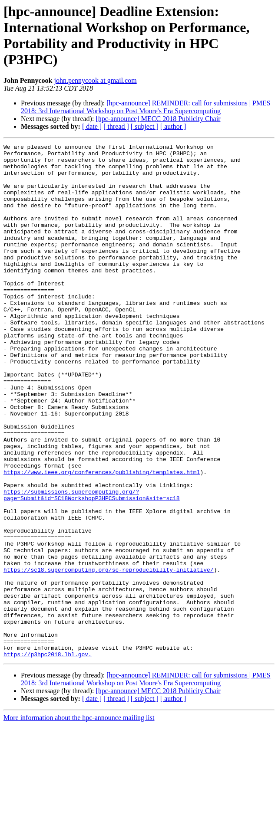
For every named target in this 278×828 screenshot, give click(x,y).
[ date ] (92, 126)
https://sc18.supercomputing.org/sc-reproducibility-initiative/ (108, 655)
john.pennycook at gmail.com (95, 80)
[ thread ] (116, 126)
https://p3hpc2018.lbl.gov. (47, 757)
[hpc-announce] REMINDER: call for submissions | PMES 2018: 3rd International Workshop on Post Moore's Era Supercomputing (146, 107)
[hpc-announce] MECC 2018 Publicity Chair (158, 118)
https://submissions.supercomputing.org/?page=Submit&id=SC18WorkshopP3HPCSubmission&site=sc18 (91, 565)
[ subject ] (145, 126)
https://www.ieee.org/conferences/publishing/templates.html (101, 538)
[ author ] (173, 126)
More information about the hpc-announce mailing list (78, 820)
